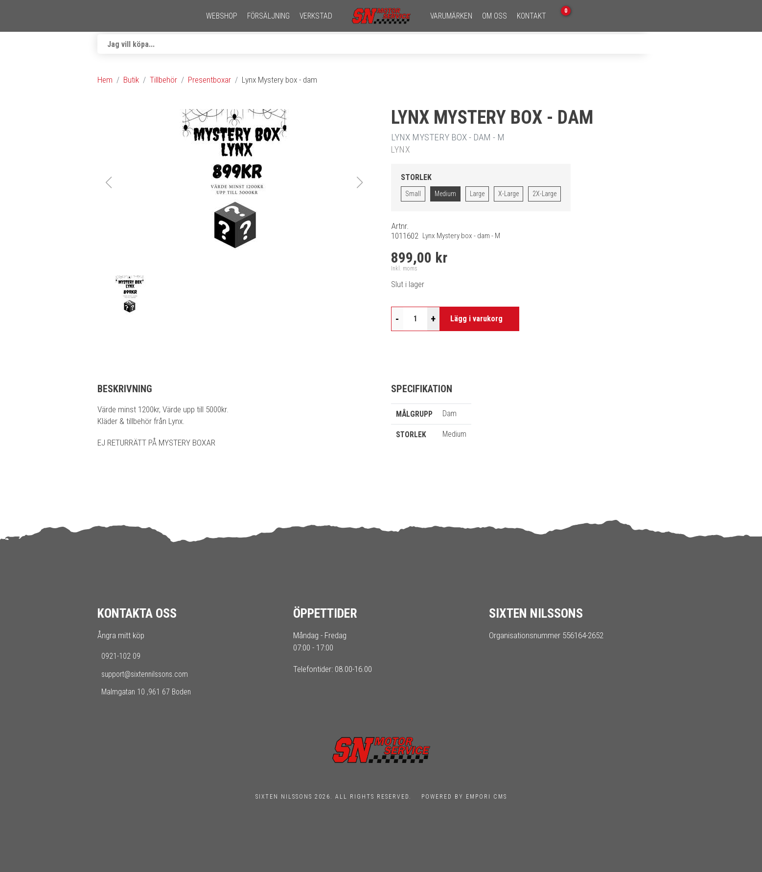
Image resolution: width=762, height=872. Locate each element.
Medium (445, 194)
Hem (105, 80)
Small (413, 194)
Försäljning (268, 16)
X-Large (508, 194)
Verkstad (316, 16)
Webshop (221, 16)
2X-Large (544, 194)
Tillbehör (163, 80)
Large (477, 194)
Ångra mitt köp (120, 635)
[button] (234, 182)
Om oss (494, 16)
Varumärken (451, 16)
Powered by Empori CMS (464, 796)
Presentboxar (209, 80)
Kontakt (531, 16)
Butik (131, 80)
